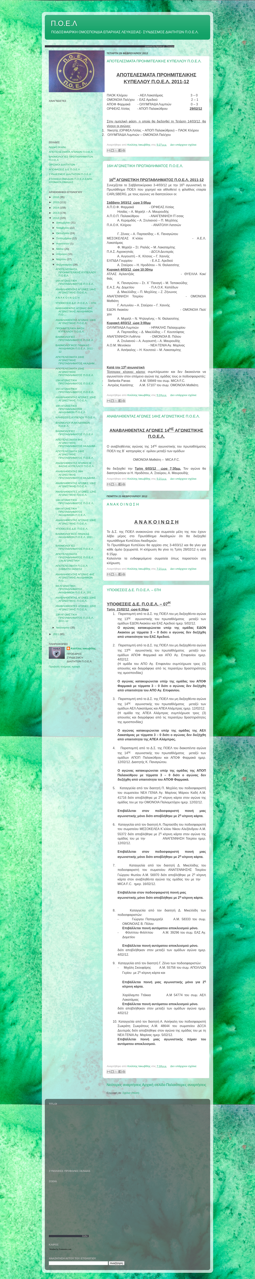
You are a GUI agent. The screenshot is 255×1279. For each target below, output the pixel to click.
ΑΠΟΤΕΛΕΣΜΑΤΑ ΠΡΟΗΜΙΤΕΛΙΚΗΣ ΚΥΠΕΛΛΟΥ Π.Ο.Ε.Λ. (154, 61)
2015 (56, 202)
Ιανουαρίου (63, 627)
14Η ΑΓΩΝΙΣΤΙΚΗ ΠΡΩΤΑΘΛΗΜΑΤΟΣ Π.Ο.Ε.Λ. (75, 502)
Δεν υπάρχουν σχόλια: (183, 144)
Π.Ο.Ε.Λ (64, 23)
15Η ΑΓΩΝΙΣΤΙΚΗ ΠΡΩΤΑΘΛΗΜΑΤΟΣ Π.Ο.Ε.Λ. (75, 382)
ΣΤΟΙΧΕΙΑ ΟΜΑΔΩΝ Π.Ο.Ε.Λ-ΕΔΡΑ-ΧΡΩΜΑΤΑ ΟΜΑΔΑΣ (71, 180)
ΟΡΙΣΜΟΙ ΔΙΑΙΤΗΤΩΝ (62, 164)
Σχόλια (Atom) (131, 1092)
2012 (56, 218)
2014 (56, 207)
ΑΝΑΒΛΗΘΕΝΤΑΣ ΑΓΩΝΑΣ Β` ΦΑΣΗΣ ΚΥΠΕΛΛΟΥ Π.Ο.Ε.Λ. (75, 465)
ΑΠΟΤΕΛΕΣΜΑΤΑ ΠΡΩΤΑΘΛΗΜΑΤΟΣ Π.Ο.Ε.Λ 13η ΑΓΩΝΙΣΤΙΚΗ (74, 557)
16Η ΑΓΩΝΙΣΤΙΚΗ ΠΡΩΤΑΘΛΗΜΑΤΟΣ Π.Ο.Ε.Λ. (145, 166)
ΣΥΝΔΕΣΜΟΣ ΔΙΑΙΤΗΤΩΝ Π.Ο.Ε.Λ (70, 174)
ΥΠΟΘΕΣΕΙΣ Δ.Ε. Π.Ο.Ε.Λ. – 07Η (134, 590)
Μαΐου (60, 248)
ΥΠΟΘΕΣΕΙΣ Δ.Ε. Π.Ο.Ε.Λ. (72, 528)
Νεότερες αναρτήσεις (124, 1085)
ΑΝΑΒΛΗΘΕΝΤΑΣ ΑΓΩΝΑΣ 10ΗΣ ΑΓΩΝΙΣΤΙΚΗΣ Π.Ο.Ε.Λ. (76, 322)
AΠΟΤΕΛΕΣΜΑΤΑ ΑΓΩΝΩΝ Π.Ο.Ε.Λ (71, 151)
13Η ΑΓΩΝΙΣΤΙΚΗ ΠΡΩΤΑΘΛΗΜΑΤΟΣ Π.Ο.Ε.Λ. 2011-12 (75, 617)
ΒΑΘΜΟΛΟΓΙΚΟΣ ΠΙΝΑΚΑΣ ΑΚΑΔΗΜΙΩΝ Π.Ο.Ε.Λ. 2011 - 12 (75, 348)
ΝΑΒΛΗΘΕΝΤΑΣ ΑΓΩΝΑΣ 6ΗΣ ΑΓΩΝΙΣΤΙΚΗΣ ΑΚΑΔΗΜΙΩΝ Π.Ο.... (74, 311)
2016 (56, 197)
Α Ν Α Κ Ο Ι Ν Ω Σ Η (123, 504)
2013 (56, 212)
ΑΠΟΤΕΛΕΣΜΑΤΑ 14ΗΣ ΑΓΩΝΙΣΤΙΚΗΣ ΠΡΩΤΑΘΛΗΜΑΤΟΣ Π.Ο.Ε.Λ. (75, 454)
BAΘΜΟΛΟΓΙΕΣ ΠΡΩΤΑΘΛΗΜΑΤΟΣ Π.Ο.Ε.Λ (74, 433)
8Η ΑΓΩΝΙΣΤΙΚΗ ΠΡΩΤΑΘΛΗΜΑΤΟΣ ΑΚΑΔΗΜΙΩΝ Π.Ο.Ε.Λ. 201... (74, 589)
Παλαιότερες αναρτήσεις (186, 1085)
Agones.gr (160, 46)
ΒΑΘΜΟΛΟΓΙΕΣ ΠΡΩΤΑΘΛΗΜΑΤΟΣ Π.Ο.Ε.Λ (74, 338)
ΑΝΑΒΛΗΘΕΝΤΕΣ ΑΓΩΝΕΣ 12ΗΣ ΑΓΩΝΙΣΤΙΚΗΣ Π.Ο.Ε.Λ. (76, 493)
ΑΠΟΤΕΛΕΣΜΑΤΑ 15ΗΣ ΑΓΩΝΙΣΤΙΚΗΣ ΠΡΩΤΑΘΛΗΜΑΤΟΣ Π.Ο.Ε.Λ (74, 371)
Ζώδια (85, 1236)
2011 (56, 634)
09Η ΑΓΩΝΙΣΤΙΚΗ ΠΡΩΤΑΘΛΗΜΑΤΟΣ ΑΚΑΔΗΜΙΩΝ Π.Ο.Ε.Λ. (71, 512)
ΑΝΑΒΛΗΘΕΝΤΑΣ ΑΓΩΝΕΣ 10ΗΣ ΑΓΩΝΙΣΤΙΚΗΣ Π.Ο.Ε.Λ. (76, 399)
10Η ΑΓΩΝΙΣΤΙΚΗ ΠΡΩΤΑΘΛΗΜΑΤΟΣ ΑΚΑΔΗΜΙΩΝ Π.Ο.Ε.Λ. (71, 409)
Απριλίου (62, 254)
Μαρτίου (61, 259)
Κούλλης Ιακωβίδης (83, 648)
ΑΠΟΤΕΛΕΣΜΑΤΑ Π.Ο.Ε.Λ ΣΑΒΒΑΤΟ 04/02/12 (71, 567)
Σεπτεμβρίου (64, 238)
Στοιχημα (170, 46)
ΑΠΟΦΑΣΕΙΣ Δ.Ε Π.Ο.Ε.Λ (64, 169)
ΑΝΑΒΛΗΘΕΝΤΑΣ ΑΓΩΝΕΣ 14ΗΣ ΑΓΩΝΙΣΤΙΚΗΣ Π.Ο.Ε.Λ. (153, 416)
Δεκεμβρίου (63, 222)
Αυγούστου (63, 243)
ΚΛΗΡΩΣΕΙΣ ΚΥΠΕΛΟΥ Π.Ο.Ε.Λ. (76, 417)
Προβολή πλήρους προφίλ (64, 666)
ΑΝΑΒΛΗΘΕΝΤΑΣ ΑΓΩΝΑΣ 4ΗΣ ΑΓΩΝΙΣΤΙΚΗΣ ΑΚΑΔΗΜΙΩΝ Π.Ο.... (75, 577)
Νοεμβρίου (63, 227)
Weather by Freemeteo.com (60, 1249)
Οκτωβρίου (63, 233)
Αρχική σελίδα (154, 1085)
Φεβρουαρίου (64, 264)
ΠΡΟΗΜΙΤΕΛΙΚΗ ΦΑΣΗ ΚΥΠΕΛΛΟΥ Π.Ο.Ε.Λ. (70, 330)
